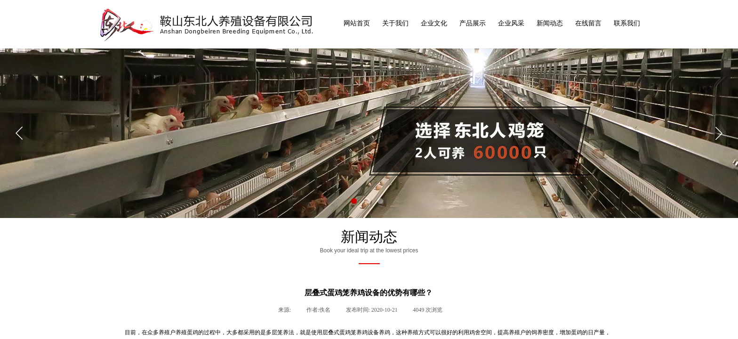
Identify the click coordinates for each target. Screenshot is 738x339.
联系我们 (627, 23)
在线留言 (588, 23)
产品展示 (472, 23)
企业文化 (434, 23)
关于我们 (395, 23)
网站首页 (357, 23)
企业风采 (511, 23)
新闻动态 (550, 23)
